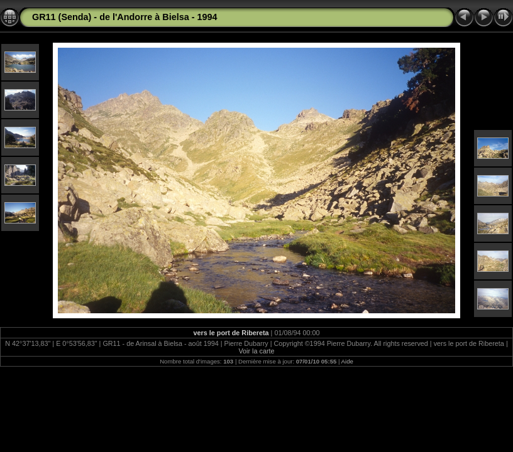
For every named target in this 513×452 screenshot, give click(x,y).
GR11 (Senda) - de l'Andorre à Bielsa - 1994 (125, 17)
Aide (347, 361)
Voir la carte (256, 351)
